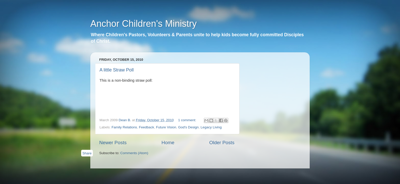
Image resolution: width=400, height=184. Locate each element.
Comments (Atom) (134, 153)
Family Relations (124, 127)
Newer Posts (113, 142)
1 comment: (187, 120)
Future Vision (166, 127)
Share (87, 153)
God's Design (188, 127)
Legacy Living (211, 127)
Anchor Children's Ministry (143, 23)
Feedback (146, 127)
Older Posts (221, 142)
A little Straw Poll (116, 69)
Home (167, 142)
